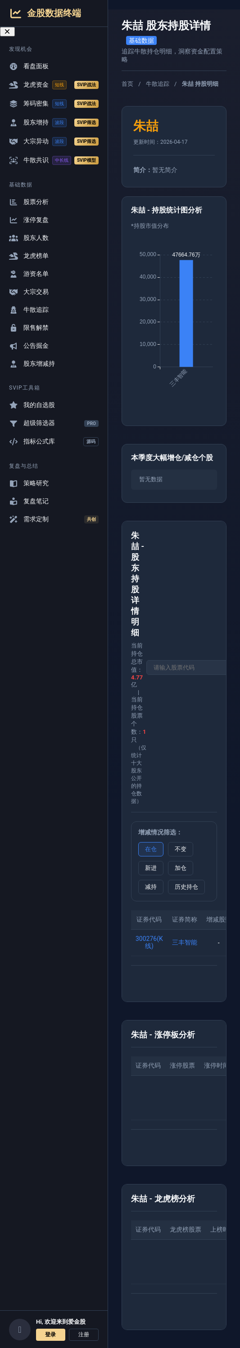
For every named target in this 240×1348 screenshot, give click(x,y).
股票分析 (29, 202)
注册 (83, 1334)
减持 (151, 886)
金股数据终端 (45, 13)
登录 (50, 1334)
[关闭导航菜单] (7, 31)
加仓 (180, 868)
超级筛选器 (54, 423)
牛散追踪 (29, 310)
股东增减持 (32, 364)
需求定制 (54, 519)
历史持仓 (186, 886)
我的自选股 (32, 405)
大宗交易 (29, 292)
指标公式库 (54, 441)
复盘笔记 (29, 501)
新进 (151, 868)
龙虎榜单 (29, 256)
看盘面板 (29, 66)
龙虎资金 (54, 84)
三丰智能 (184, 942)
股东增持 (54, 122)
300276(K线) (149, 942)
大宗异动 (54, 141)
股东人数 (29, 238)
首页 (127, 83)
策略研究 (29, 483)
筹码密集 (54, 103)
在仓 (151, 849)
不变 (180, 849)
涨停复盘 (29, 220)
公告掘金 (29, 346)
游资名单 (29, 274)
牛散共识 (54, 160)
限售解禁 (29, 328)
